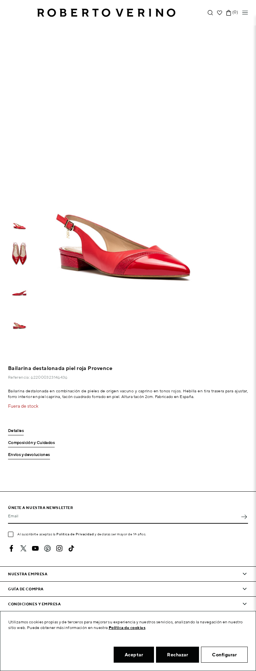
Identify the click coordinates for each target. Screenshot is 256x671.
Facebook (11, 548)
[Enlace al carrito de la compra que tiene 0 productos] (228, 13)
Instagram (59, 548)
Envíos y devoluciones (29, 455)
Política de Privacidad (75, 534)
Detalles (16, 431)
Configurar (224, 654)
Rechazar (177, 654)
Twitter (23, 548)
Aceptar (134, 654)
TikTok (71, 548)
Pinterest (47, 548)
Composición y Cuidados (31, 443)
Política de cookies (127, 627)
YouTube (35, 548)
